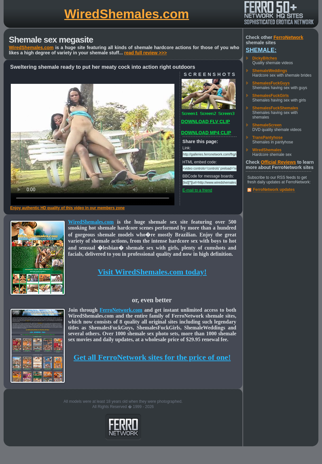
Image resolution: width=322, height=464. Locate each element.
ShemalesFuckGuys (271, 83)
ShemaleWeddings (269, 70)
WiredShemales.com (126, 14)
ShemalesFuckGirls (270, 95)
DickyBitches (264, 58)
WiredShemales (266, 150)
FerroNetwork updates (274, 189)
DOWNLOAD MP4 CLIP (206, 132)
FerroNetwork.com (120, 310)
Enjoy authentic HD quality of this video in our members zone (67, 208)
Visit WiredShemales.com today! (152, 272)
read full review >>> (145, 52)
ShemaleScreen (266, 125)
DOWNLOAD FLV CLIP (205, 121)
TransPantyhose (267, 137)
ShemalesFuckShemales (275, 108)
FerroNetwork (288, 37)
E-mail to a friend (197, 190)
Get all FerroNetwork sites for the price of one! (152, 357)
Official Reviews (278, 162)
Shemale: (261, 50)
